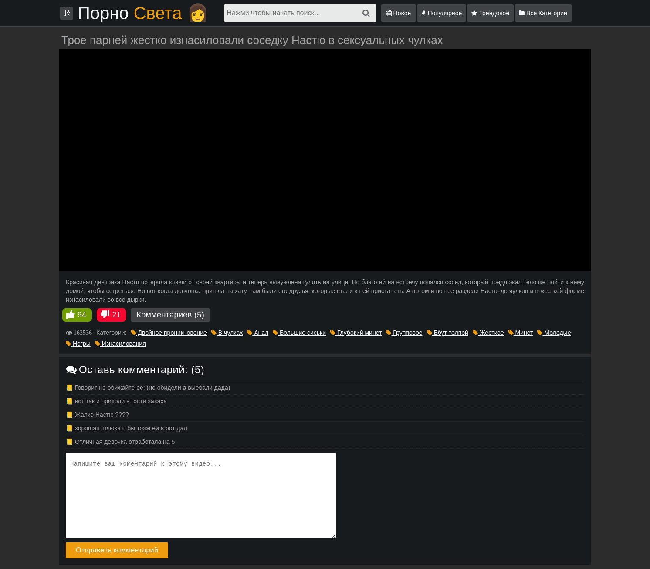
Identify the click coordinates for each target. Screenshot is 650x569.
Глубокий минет (356, 332)
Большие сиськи (299, 332)
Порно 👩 (143, 13)
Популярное (441, 13)
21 (116, 314)
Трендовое (490, 13)
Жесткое (488, 332)
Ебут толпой (447, 332)
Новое (398, 13)
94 (82, 314)
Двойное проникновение (169, 332)
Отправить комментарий (117, 550)
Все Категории (543, 13)
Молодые (554, 332)
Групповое (404, 332)
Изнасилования (120, 343)
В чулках (227, 332)
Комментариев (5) (170, 314)
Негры (78, 343)
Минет (520, 332)
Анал (257, 332)
